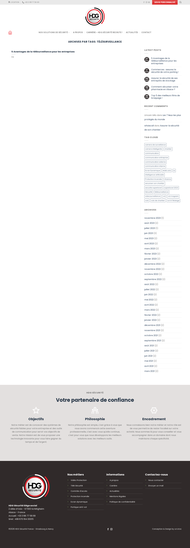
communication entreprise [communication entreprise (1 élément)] (156, 158)
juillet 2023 (149, 228)
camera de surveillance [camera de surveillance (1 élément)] (155, 145)
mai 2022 (149, 299)
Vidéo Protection (79, 480)
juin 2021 (148, 355)
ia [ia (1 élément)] (174, 170)
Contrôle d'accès (79, 491)
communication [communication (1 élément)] (152, 153)
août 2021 (149, 345)
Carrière (113, 485)
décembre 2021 (152, 325)
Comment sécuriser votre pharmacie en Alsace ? (164, 88)
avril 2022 (149, 304)
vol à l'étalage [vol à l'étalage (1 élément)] (173, 200)
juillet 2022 (149, 289)
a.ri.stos (178, 529)
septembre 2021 (152, 340)
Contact (146, 32)
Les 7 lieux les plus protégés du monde (162, 117)
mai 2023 (149, 238)
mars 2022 (149, 310)
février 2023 (150, 253)
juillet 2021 (149, 350)
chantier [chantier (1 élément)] (168, 149)
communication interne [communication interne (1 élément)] (155, 166)
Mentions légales (118, 496)
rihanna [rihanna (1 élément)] (167, 179)
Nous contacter (155, 480)
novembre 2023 (152, 218)
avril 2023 (149, 243)
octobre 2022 (151, 274)
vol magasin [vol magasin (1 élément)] (173, 196)
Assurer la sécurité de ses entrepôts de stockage (164, 79)
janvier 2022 (150, 320)
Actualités (132, 32)
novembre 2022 (152, 269)
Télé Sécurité (77, 485)
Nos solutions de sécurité (54, 32)
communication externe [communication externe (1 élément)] (155, 162)
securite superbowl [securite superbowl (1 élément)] (153, 188)
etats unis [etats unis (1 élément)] (167, 170)
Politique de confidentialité (122, 501)
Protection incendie (80, 496)
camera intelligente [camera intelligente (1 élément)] (153, 149)
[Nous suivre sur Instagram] (146, 2)
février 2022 (150, 315)
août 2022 (149, 284)
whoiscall (149, 125)
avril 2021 (149, 366)
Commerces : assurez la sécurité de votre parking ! (165, 70)
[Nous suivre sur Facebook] (144, 2)
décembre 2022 (152, 263)
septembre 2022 (153, 279)
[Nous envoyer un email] (149, 2)
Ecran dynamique (79, 501)
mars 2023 (149, 248)
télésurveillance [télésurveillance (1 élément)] (161, 192)
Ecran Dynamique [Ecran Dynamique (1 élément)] (152, 170)
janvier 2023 (150, 258)
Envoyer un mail (155, 485)
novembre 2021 (152, 330)
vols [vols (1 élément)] (147, 200)
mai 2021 (148, 361)
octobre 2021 (151, 335)
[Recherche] (180, 2)
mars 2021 (149, 371)
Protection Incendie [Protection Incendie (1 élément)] (153, 179)
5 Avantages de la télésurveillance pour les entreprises (43, 51)
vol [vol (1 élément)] (164, 196)
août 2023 (149, 223)
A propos (78, 32)
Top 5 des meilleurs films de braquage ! (165, 96)
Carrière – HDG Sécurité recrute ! (104, 32)
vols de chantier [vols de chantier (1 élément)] (158, 200)
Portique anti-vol (79, 507)
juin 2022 (148, 294)
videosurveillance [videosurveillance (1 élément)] (152, 196)
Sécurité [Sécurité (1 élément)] (148, 192)
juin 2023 (148, 233)
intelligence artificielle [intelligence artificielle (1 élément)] (154, 175)
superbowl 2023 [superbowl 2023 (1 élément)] (171, 188)
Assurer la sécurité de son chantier (161, 127)
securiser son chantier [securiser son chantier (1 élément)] (154, 183)
